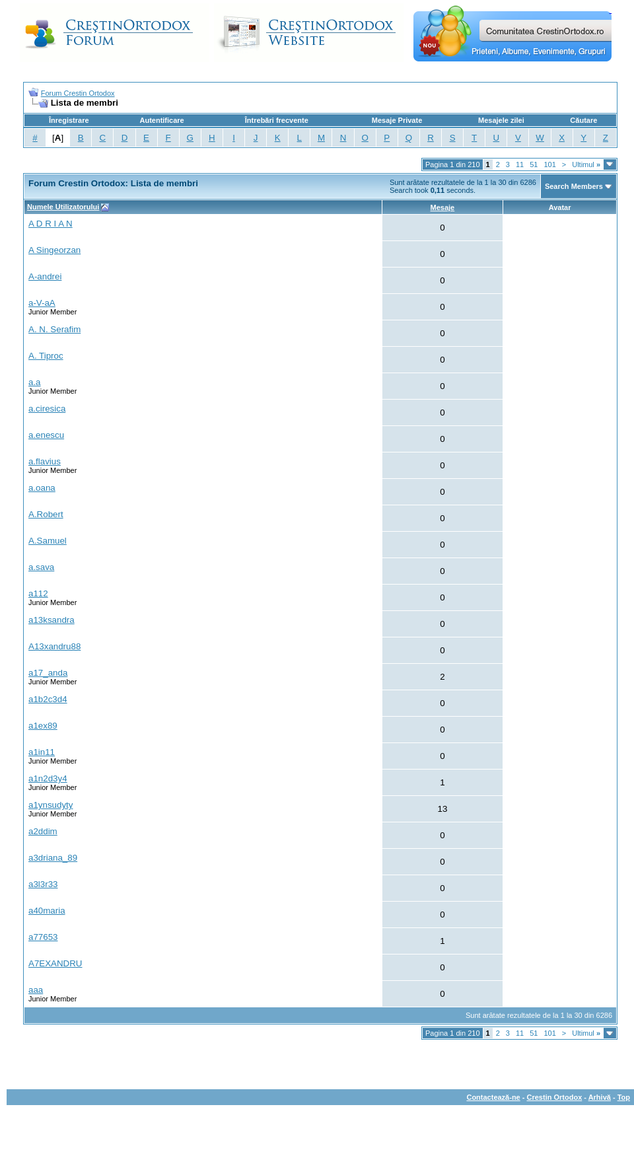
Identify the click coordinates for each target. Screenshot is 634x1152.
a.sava (41, 567)
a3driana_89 (52, 858)
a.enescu (46, 435)
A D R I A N (50, 224)
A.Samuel (47, 541)
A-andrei (44, 276)
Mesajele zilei (501, 120)
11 (520, 164)
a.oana (41, 488)
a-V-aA (41, 303)
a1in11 (41, 752)
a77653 (42, 937)
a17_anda (47, 673)
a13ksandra (51, 620)
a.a (34, 382)
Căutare (583, 120)
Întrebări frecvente (276, 120)
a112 (38, 593)
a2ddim (42, 831)
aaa (35, 990)
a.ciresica (46, 409)
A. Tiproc (45, 356)
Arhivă (599, 1097)
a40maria (46, 911)
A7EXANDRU (55, 963)
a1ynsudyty (50, 805)
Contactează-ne (493, 1097)
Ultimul (586, 164)
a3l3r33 (42, 884)
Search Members (574, 186)
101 (549, 164)
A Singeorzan (54, 250)
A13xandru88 (54, 646)
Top (623, 1097)
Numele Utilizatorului (63, 207)
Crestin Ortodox (554, 1097)
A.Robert (45, 514)
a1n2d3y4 (47, 778)
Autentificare (161, 120)
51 (534, 164)
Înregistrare (69, 120)
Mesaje (443, 207)
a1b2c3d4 (47, 699)
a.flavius (44, 461)
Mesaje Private (397, 120)
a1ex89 (42, 726)
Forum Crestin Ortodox (78, 93)
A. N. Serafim (54, 329)
